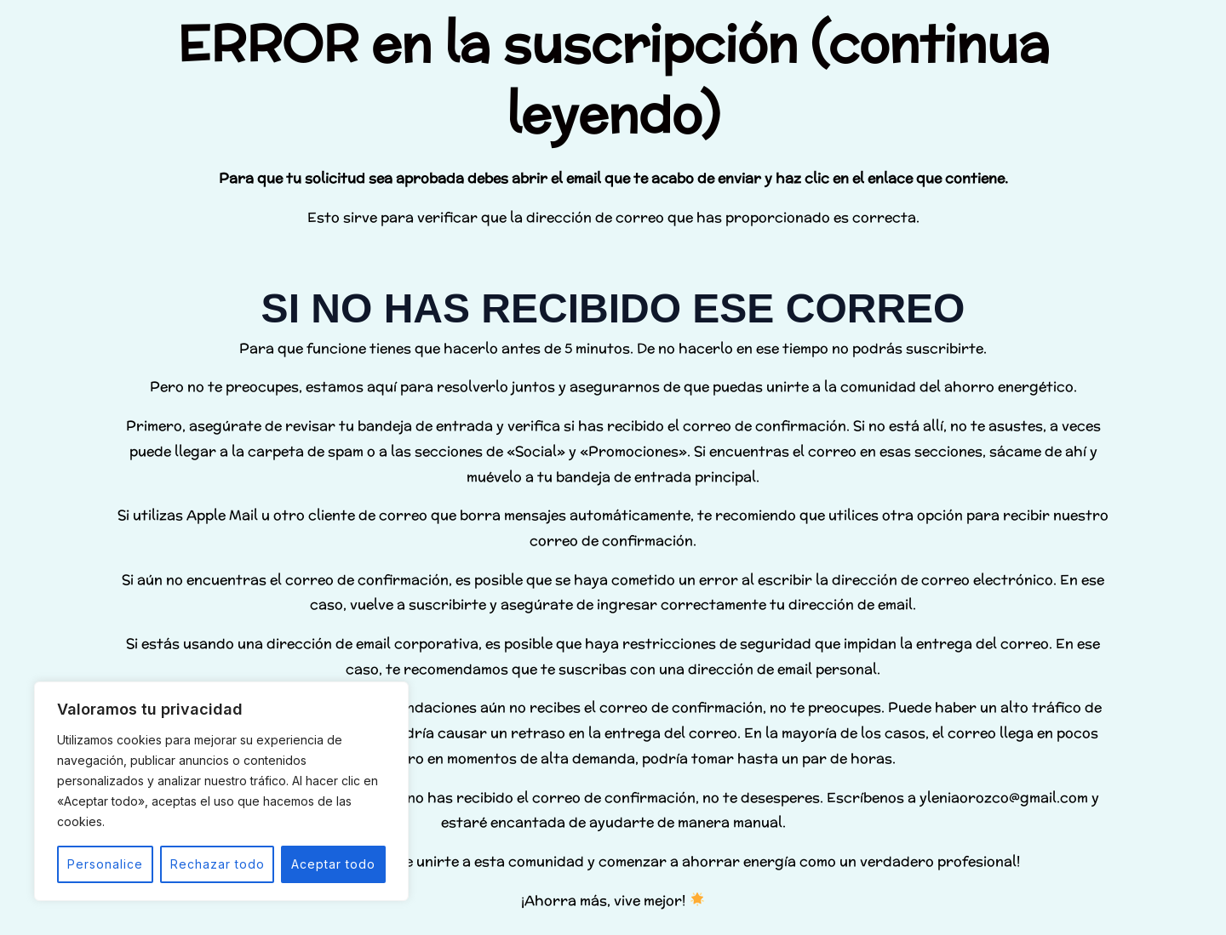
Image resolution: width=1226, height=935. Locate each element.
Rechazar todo (217, 864)
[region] (221, 791)
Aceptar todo (333, 864)
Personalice (105, 864)
